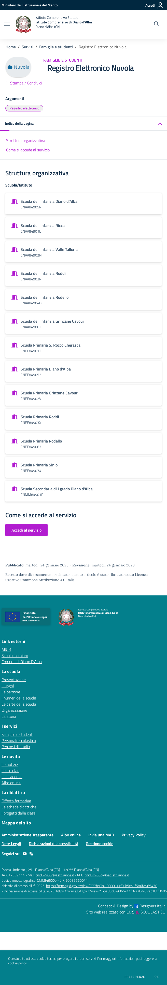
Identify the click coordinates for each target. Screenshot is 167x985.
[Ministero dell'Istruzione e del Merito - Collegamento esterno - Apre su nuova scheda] (30, 5)
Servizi (27, 47)
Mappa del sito (16, 822)
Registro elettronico (24, 108)
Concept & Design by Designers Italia (131, 906)
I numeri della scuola (19, 698)
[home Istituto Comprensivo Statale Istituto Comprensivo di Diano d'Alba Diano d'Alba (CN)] (53, 24)
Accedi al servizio (26, 530)
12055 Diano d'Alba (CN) (81, 869)
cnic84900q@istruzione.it (55, 875)
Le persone (11, 692)
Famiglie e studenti (56, 47)
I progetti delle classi (19, 813)
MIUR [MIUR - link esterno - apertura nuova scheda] (6, 649)
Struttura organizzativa (25, 140)
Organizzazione (14, 710)
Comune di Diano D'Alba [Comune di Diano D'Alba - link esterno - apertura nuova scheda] (22, 662)
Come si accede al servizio (28, 150)
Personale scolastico (19, 740)
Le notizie (10, 764)
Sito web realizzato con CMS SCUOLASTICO (125, 912)
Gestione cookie (99, 843)
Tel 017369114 (13, 875)
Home (11, 47)
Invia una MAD (101, 835)
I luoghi (8, 686)
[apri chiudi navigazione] (7, 24)
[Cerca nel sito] (156, 24)
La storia (9, 716)
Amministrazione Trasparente (27, 835)
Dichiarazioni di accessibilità (53, 843)
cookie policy (17, 963)
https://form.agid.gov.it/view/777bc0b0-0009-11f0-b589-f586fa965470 (101, 885)
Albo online (11, 783)
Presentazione (14, 680)
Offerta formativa (16, 801)
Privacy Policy (134, 835)
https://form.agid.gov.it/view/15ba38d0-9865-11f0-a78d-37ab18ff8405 (111, 891)
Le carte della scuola (19, 704)
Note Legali (11, 843)
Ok (157, 976)
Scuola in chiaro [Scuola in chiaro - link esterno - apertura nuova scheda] (15, 655)
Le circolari (10, 770)
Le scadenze (12, 777)
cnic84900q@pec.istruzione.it (107, 875)
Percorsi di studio (16, 747)
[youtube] (24, 853)
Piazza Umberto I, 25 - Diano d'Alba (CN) (31, 869)
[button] (83, 124)
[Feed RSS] (31, 853)
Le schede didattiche (19, 807)
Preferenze (134, 976)
